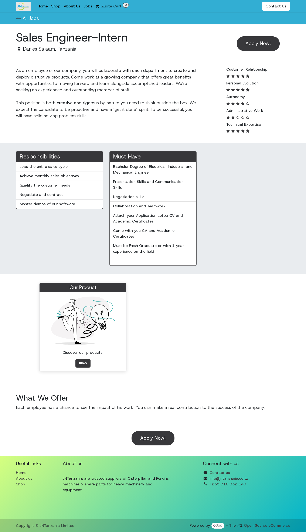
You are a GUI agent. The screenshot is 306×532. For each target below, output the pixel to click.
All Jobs (27, 18)
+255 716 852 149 (228, 484)
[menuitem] (43, 6)
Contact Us (276, 6)
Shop (20, 484)
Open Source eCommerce (267, 525)
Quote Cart (112, 6)
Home (21, 472)
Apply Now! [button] (258, 43)
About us (24, 478)
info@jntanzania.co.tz (229, 478)
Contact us (220, 472)
